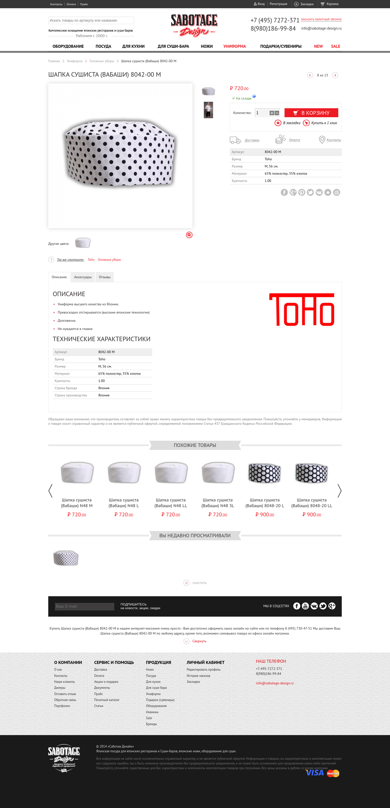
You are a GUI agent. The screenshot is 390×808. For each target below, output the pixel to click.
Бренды (151, 724)
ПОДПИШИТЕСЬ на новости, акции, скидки (140, 606)
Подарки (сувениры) (160, 700)
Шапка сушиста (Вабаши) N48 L (124, 502)
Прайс (84, 4)
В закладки (291, 122)
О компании (68, 662)
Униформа (234, 46)
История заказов (198, 676)
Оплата (71, 4)
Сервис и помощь (114, 662)
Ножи (207, 46)
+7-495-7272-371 (269, 668)
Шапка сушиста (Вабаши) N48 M (77, 502)
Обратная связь (65, 700)
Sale (335, 46)
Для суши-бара (173, 46)
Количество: (242, 112)
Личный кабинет (206, 662)
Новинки (152, 712)
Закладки (306, 4)
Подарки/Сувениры (281, 46)
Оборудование (68, 46)
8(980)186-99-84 (273, 28)
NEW (318, 46)
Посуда (103, 46)
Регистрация (278, 4)
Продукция (158, 662)
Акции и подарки (106, 682)
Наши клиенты (64, 682)
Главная (54, 61)
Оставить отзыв (65, 694)
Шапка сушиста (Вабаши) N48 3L (217, 502)
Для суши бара (156, 688)
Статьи (98, 706)
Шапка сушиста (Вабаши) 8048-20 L (264, 502)
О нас (58, 669)
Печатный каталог (107, 700)
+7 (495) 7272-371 (275, 20)
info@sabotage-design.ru (321, 28)
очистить (200, 582)
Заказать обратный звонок (321, 19)
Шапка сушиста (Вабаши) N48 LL (170, 502)
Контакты (56, 4)
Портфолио (62, 706)
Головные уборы (102, 61)
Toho (91, 259)
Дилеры (59, 688)
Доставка (100, 669)
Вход (261, 4)
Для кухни (133, 46)
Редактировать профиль (204, 669)
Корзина (333, 4)
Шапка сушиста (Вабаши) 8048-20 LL (311, 502)
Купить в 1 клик (324, 122)
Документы (102, 688)
